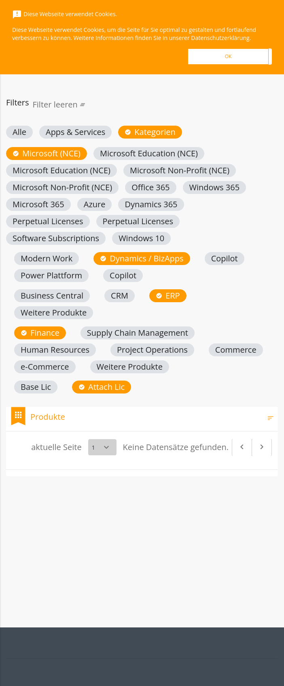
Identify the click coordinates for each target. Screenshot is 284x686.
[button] (19, 132)
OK (228, 56)
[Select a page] (102, 447)
